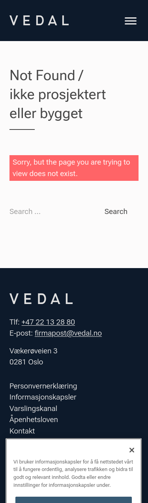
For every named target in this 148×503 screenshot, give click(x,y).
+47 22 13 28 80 (48, 322)
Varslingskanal (33, 408)
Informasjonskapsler (42, 397)
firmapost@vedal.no (68, 333)
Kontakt (22, 430)
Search (116, 211)
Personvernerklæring (43, 385)
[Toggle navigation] (131, 21)
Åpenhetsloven (33, 419)
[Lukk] (132, 456)
